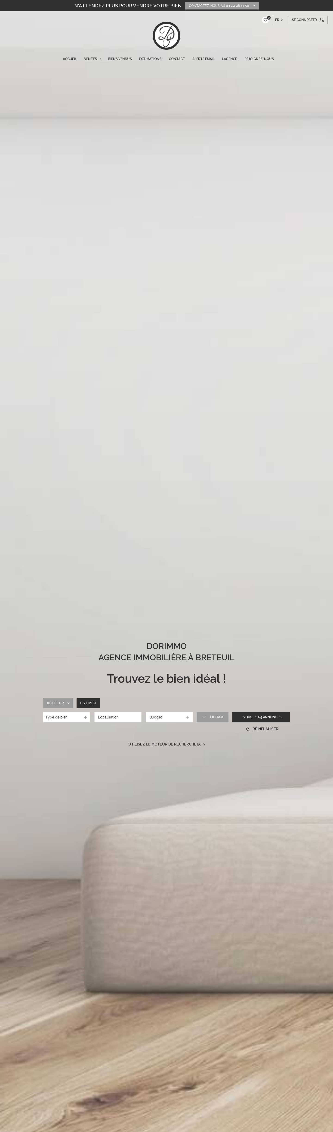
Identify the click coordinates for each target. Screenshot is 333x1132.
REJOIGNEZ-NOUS (259, 59)
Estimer (88, 703)
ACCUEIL (70, 59)
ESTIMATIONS (150, 59)
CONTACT (177, 59)
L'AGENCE (229, 59)
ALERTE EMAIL (203, 59)
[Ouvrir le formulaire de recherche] (212, 717)
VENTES (90, 59)
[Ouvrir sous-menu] (101, 59)
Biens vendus (120, 59)
